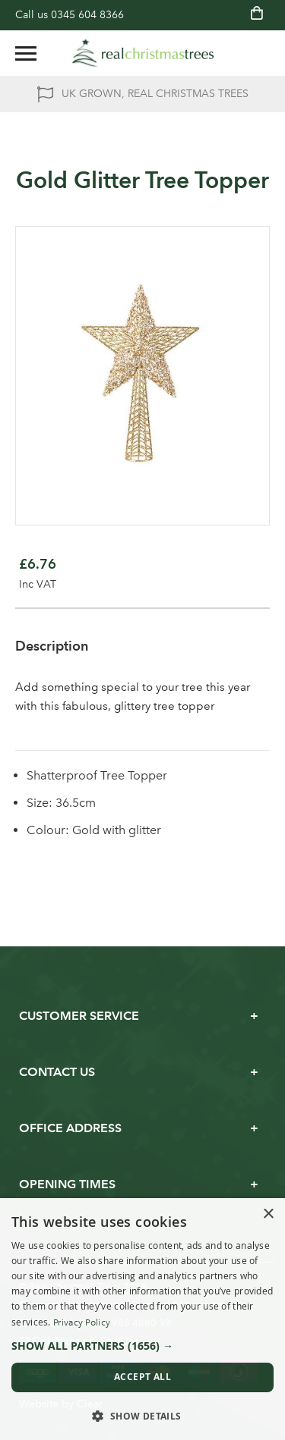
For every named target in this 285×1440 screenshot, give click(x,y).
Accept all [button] (142, 1376)
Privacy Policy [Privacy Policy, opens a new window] (81, 1322)
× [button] (268, 1214)
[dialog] (142, 1319)
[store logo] (142, 53)
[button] (142, 1346)
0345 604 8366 (87, 14)
